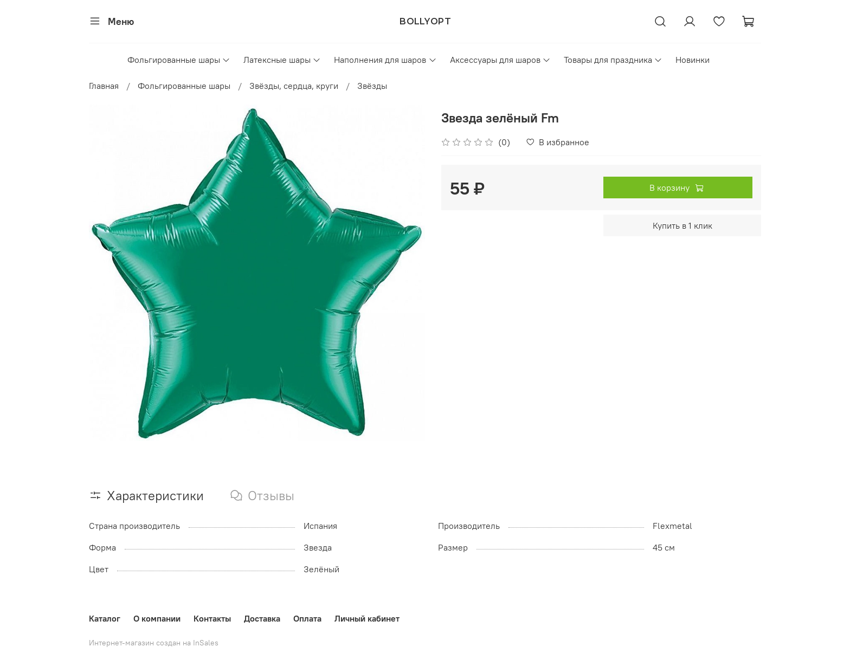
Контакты (212, 618)
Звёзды (372, 85)
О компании (157, 618)
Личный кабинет (367, 618)
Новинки (692, 59)
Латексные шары (282, 59)
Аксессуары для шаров (500, 59)
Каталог (104, 618)
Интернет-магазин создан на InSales (153, 643)
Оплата (307, 618)
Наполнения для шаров (385, 59)
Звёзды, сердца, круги (293, 85)
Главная (104, 85)
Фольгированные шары (178, 59)
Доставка (262, 618)
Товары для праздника (613, 59)
